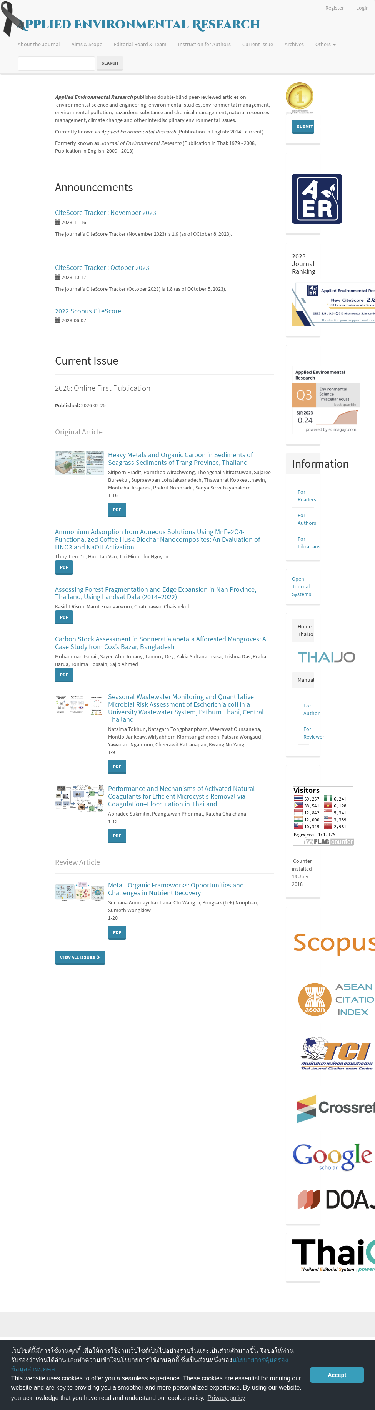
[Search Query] (56, 63)
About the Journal (39, 44)
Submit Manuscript (305, 126)
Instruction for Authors (204, 44)
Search (110, 63)
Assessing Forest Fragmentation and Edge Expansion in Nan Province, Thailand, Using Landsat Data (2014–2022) (155, 593)
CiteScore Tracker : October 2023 (102, 267)
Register (334, 7)
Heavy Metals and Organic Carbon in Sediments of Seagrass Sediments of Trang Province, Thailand (180, 458)
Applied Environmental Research (138, 25)
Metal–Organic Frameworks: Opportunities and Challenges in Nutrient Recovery (176, 889)
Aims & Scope (87, 44)
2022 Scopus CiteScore (88, 310)
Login (362, 7)
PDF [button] (117, 510)
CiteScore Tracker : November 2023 (105, 212)
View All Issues (80, 957)
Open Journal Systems (301, 586)
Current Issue (257, 44)
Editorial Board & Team (140, 44)
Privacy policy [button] (226, 1398)
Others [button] (325, 44)
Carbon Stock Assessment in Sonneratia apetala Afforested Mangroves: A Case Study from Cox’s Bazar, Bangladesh (160, 642)
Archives (294, 44)
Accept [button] (337, 1375)
